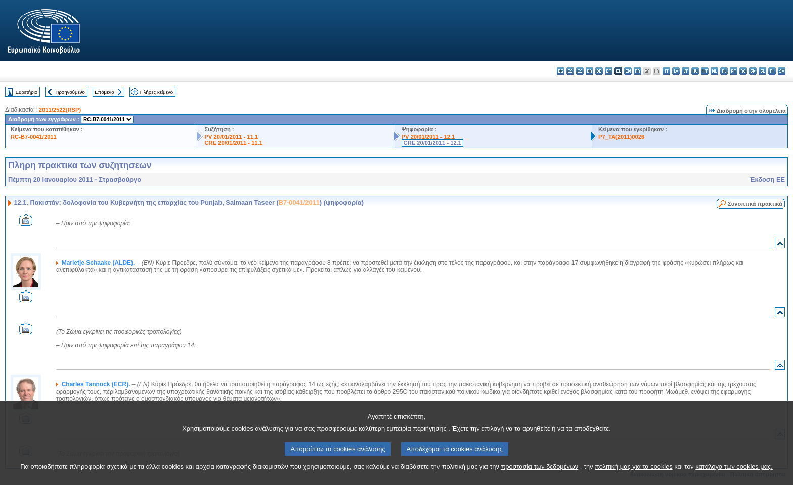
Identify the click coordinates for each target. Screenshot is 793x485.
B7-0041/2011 (299, 202)
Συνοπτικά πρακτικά (755, 204)
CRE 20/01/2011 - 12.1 (432, 143)
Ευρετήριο (26, 92)
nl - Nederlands (714, 71)
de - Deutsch (599, 71)
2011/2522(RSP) (60, 110)
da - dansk (589, 71)
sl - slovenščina (762, 71)
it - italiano (666, 71)
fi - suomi (772, 71)
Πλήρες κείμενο (156, 92)
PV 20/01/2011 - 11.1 (231, 137)
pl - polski (724, 71)
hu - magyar (695, 71)
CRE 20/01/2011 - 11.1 (233, 143)
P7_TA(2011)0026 (621, 137)
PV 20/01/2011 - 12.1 (428, 137)
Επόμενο (104, 92)
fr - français (637, 71)
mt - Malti (705, 71)
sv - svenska (781, 71)
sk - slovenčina (753, 71)
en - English (628, 71)
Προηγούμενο (69, 92)
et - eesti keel (608, 71)
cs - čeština (580, 71)
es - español (570, 71)
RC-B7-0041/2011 (34, 137)
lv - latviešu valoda (676, 71)
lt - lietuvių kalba (685, 71)
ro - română (743, 71)
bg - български (560, 71)
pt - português (733, 71)
